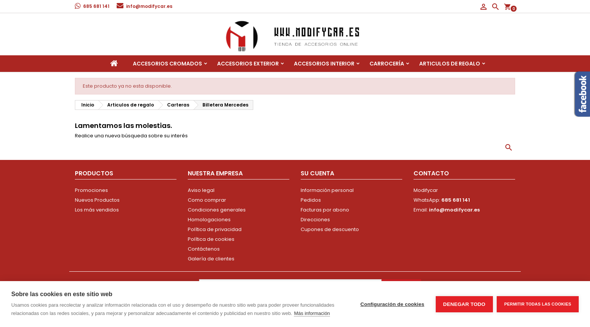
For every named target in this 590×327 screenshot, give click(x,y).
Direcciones (315, 219)
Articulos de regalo (449, 63)
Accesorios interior (324, 63)
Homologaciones (209, 219)
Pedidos (311, 200)
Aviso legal (201, 190)
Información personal (327, 190)
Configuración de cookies (392, 304)
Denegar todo (464, 304)
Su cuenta (317, 173)
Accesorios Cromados (167, 63)
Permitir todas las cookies (537, 304)
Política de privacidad (215, 229)
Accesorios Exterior (248, 63)
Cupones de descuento (330, 229)
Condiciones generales (217, 209)
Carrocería (387, 63)
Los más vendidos (97, 209)
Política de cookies (211, 239)
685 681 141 (96, 6)
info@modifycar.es (149, 6)
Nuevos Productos (97, 200)
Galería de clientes (211, 258)
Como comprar (207, 200)
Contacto (431, 173)
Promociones (91, 190)
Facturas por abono (325, 209)
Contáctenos (204, 248)
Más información (312, 313)
